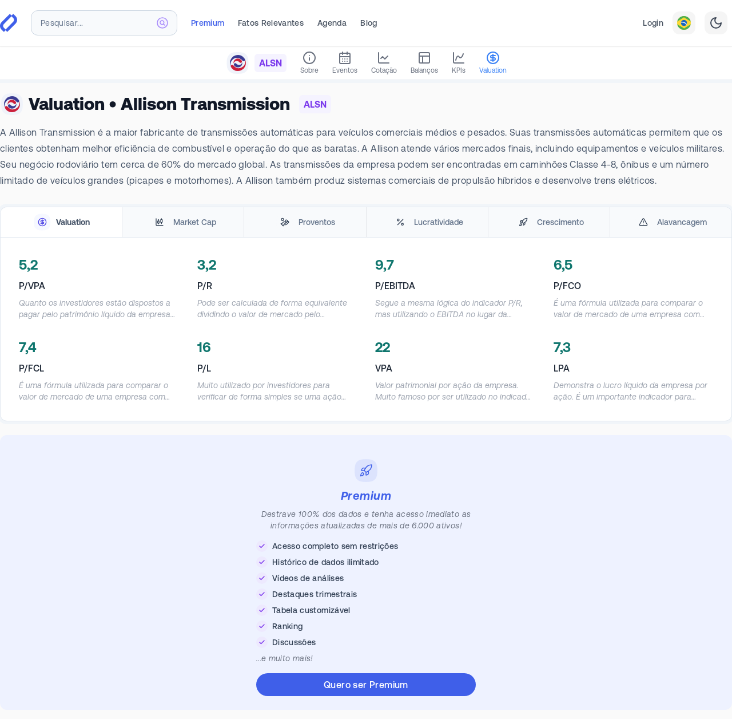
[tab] (61, 222)
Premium (207, 22)
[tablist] (366, 222)
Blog (368, 22)
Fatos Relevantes (271, 22)
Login (653, 22)
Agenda (332, 22)
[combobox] (104, 22)
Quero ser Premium (366, 685)
